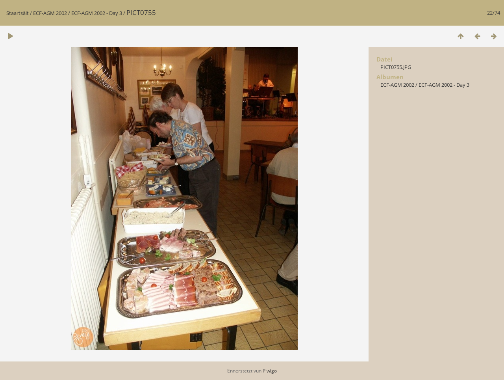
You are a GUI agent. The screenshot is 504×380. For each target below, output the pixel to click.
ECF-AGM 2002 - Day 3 (96, 13)
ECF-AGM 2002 (50, 13)
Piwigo (270, 370)
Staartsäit (17, 13)
